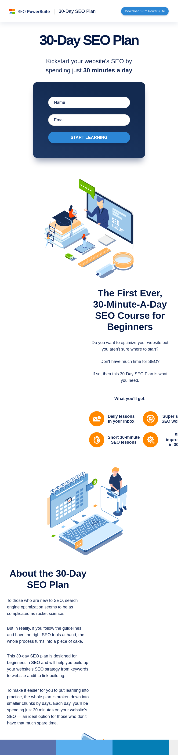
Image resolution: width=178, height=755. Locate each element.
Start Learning (89, 137)
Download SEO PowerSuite (145, 11)
